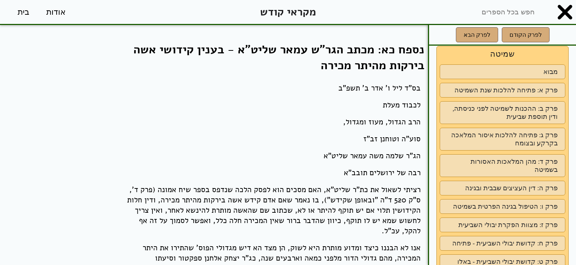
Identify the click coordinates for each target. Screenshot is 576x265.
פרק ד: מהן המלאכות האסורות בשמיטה (514, 165)
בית (23, 12)
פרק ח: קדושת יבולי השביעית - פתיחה (505, 243)
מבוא (550, 71)
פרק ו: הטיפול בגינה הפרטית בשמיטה (505, 206)
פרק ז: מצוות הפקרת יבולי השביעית (508, 225)
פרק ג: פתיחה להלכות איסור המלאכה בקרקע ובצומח (504, 139)
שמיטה (502, 54)
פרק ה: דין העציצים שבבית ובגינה (511, 188)
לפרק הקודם (526, 35)
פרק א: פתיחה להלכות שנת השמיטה (506, 90)
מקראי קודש (288, 12)
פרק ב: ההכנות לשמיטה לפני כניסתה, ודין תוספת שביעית (505, 112)
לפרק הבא (477, 35)
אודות (56, 12)
